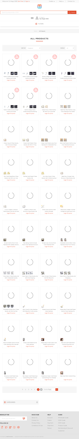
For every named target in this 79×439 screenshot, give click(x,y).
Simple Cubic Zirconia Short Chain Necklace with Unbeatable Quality (49, 244)
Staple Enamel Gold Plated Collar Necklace (49, 310)
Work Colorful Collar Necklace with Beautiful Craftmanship (30, 310)
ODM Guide (61, 420)
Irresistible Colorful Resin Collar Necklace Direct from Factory (68, 243)
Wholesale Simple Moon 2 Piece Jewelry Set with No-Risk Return (11, 311)
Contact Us (35, 420)
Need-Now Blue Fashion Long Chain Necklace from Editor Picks (67, 111)
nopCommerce (9, 436)
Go (56, 389)
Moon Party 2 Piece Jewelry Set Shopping (68, 277)
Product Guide (62, 425)
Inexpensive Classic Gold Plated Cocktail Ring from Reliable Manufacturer (49, 377)
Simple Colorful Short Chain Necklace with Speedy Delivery (11, 243)
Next (38, 389)
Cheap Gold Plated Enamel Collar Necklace (30, 343)
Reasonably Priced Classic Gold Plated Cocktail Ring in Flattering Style (49, 344)
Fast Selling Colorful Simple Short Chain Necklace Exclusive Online (30, 244)
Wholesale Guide (63, 417)
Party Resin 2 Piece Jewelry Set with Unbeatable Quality (11, 277)
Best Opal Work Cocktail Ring (67, 376)
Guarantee (61, 431)
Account (50, 417)
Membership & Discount (65, 428)
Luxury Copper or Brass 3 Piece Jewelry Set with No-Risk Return (11, 211)
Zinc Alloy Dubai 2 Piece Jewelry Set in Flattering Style (49, 177)
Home (35, 31)
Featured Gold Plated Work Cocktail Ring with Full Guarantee (68, 344)
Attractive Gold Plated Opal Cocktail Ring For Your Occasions (11, 377)
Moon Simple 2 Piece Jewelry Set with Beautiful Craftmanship (49, 277)
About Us (34, 417)
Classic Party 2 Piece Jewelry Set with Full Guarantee (49, 110)
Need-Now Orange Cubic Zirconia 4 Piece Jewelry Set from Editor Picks (68, 178)
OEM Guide (61, 423)
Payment (50, 423)
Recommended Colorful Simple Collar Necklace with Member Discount (11, 344)
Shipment (50, 425)
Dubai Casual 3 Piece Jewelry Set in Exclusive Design (11, 143)
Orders (49, 420)
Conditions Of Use (37, 425)
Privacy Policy (36, 423)
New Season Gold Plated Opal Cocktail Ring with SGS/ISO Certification (30, 377)
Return (49, 428)
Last (41, 389)
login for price (11, 80)
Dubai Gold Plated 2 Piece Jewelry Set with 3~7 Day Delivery (30, 144)
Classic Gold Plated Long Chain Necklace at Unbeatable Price (49, 143)
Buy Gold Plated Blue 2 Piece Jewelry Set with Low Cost (11, 177)
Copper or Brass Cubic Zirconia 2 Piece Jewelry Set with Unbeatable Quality (30, 211)
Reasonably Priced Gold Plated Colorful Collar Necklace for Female (68, 311)
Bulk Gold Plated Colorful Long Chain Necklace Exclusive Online (68, 144)
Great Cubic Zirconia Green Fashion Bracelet (49, 210)
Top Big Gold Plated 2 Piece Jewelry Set (30, 177)
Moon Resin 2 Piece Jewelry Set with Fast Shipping (30, 277)
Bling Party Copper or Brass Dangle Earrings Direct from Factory (68, 211)
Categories (11, 402)
